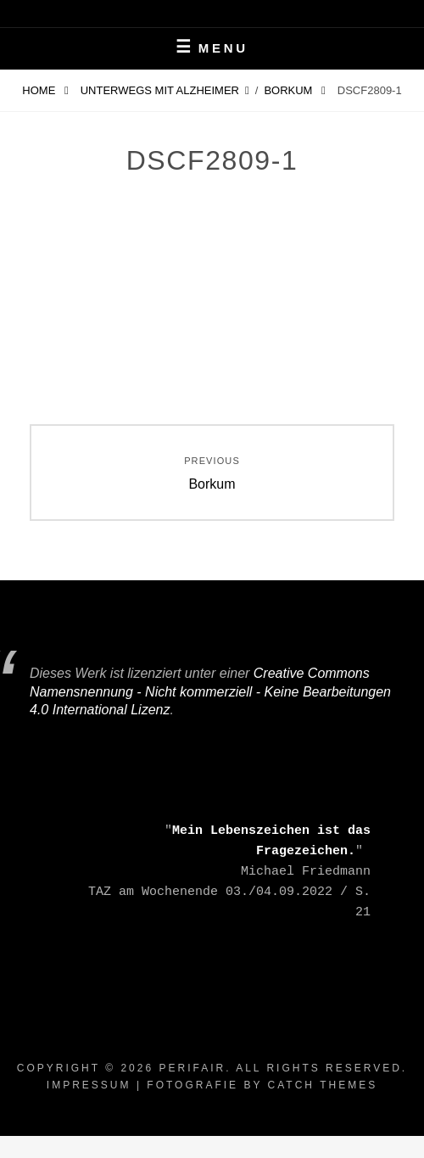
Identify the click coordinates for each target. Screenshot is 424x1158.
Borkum (289, 90)
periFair (192, 1068)
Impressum (89, 1085)
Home (40, 90)
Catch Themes (323, 1085)
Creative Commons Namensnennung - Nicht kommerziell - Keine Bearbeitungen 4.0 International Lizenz (210, 691)
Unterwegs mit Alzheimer (160, 90)
